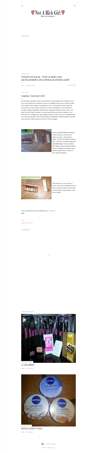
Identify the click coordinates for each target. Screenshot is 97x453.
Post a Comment (30, 85)
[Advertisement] (48, 293)
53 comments (29, 368)
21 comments (29, 432)
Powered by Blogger (48, 444)
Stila (31, 223)
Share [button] (22, 85)
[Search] (75, 5)
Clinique (27, 223)
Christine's (52, 211)
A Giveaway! (27, 364)
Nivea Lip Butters (31, 428)
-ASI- (53, 447)
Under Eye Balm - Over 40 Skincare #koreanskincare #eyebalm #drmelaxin (45, 78)
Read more (72, 85)
